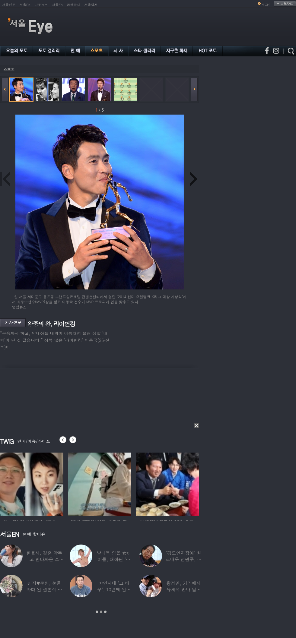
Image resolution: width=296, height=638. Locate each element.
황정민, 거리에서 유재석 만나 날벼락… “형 (183, 589)
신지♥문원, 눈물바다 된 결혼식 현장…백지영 (44, 589)
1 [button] (97, 612)
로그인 (267, 4)
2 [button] (101, 612)
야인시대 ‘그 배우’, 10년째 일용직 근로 (114, 589)
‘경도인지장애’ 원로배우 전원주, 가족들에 (184, 559)
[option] (31, 483)
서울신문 (8, 4)
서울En (57, 4)
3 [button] (105, 612)
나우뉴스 (41, 4)
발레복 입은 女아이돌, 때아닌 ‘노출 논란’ (114, 559)
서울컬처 (91, 4)
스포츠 (8, 69)
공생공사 (73, 4)
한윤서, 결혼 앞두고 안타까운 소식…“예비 (44, 559)
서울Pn (25, 4)
